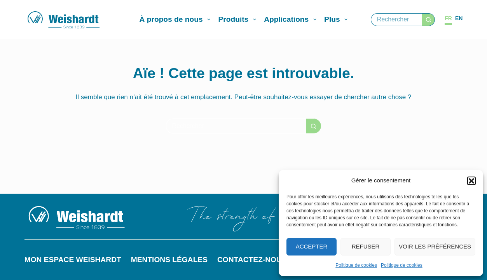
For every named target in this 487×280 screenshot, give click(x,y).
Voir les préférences (435, 246)
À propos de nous (177, 19)
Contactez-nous (252, 260)
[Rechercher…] (396, 19)
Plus (337, 19)
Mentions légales (169, 260)
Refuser (366, 246)
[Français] (448, 18)
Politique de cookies (356, 265)
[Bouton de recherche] (428, 19)
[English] (459, 18)
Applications (291, 19)
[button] (471, 181)
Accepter (312, 246)
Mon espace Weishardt (72, 260)
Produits (238, 19)
